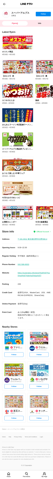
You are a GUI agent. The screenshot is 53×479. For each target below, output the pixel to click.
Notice (4, 437)
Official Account (42, 232)
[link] (6, 14)
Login (41, 437)
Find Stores (26, 476)
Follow (43, 14)
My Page (44, 476)
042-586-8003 (23, 264)
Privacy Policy (18, 437)
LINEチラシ (27, 4)
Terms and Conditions (31, 437)
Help (10, 437)
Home (9, 476)
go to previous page (4, 4)
